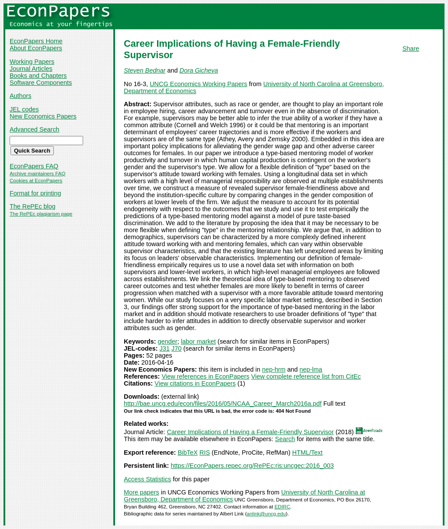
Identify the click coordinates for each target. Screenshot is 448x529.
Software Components (41, 82)
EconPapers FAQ (34, 166)
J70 (177, 348)
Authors (21, 95)
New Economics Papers (43, 116)
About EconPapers (36, 48)
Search (285, 438)
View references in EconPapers (205, 376)
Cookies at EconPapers (36, 180)
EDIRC (282, 506)
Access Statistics (147, 479)
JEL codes (24, 109)
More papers (141, 492)
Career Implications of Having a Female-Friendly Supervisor (250, 431)
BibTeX (188, 452)
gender (168, 341)
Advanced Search (35, 129)
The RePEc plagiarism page (41, 213)
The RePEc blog (33, 206)
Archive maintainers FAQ (37, 173)
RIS (205, 452)
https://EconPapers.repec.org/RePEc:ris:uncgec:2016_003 (252, 465)
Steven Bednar (144, 70)
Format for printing (35, 193)
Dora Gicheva (198, 70)
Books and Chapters (38, 75)
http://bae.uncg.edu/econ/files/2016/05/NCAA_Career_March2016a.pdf (223, 403)
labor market (198, 341)
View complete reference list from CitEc (306, 376)
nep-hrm (274, 369)
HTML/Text (307, 452)
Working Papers (32, 61)
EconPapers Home (36, 41)
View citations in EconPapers (194, 383)
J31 (165, 348)
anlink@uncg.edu (266, 513)
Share (410, 48)
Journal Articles (31, 68)
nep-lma (311, 369)
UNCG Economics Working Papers (198, 83)
